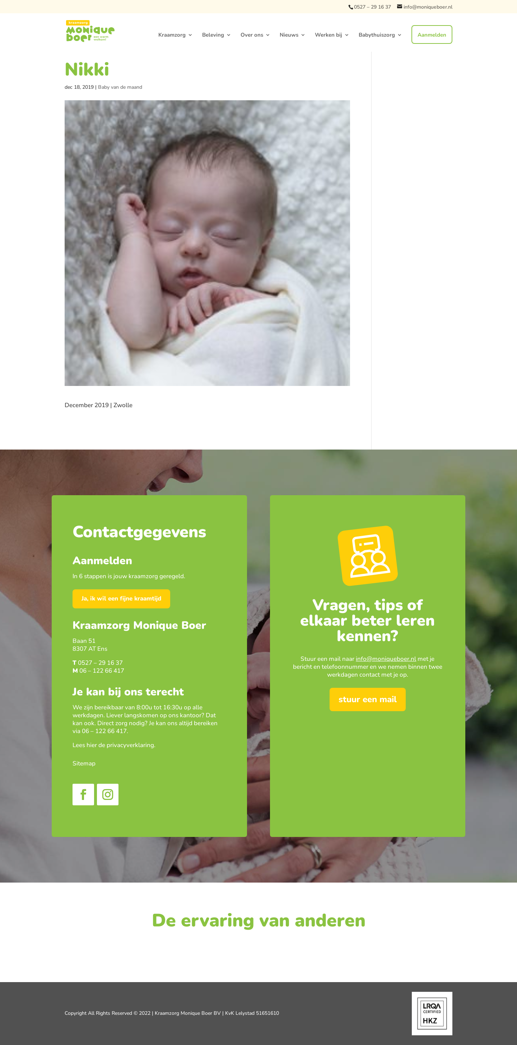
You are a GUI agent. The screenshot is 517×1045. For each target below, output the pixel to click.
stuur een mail (368, 699)
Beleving (213, 35)
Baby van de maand (120, 87)
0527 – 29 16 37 (372, 7)
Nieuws (289, 35)
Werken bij (328, 35)
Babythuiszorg (377, 35)
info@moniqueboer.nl (386, 659)
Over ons (252, 35)
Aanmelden (432, 34)
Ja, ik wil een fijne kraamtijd (121, 598)
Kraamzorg (172, 35)
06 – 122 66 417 (101, 671)
